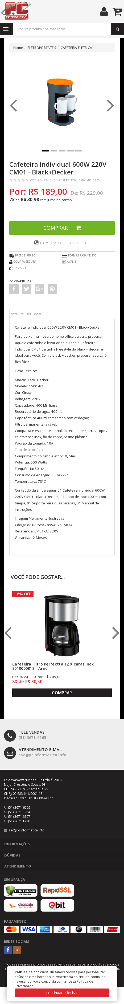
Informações (17, 844)
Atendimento (17, 866)
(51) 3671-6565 (25, 735)
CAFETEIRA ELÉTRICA (76, 47)
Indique (17, 268)
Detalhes (17, 314)
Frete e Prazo (22, 256)
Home (18, 47)
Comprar (62, 227)
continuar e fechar (62, 992)
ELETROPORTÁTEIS (41, 47)
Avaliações (34, 314)
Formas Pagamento (79, 256)
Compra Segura (22, 262)
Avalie (69, 262)
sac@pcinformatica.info (35, 752)
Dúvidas (12, 855)
